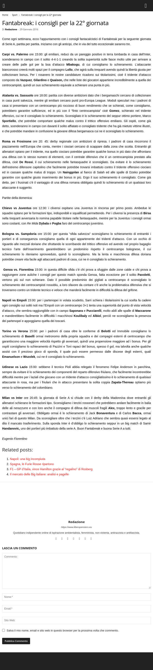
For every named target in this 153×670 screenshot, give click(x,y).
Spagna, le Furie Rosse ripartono (32, 464)
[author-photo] (76, 507)
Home (5, 14)
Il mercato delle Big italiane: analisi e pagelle (39, 474)
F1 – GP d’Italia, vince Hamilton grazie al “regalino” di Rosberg (51, 469)
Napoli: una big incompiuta (27, 459)
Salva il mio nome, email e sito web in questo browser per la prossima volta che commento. (63, 630)
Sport (14, 14)
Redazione (11, 29)
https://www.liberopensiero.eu (76, 527)
